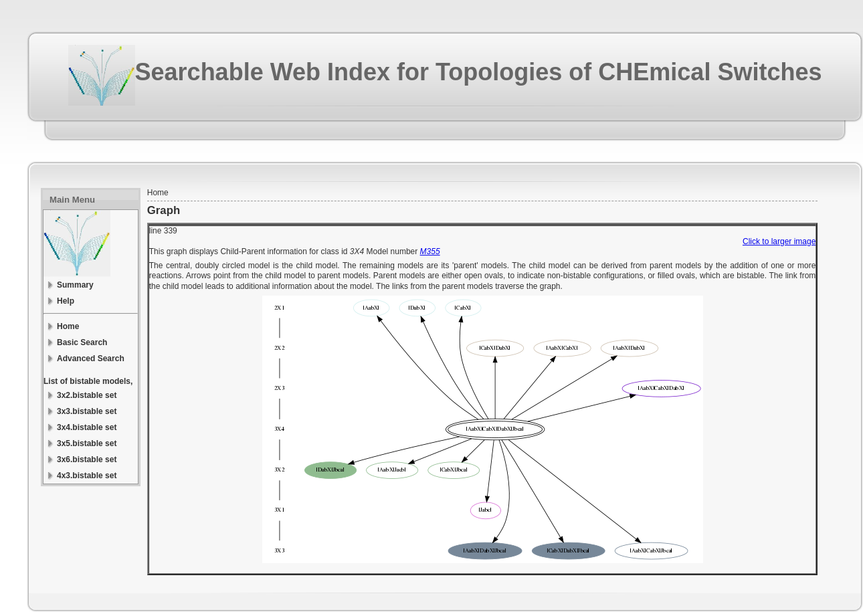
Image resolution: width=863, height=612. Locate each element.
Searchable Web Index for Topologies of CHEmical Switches (478, 72)
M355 (430, 251)
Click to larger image (779, 241)
